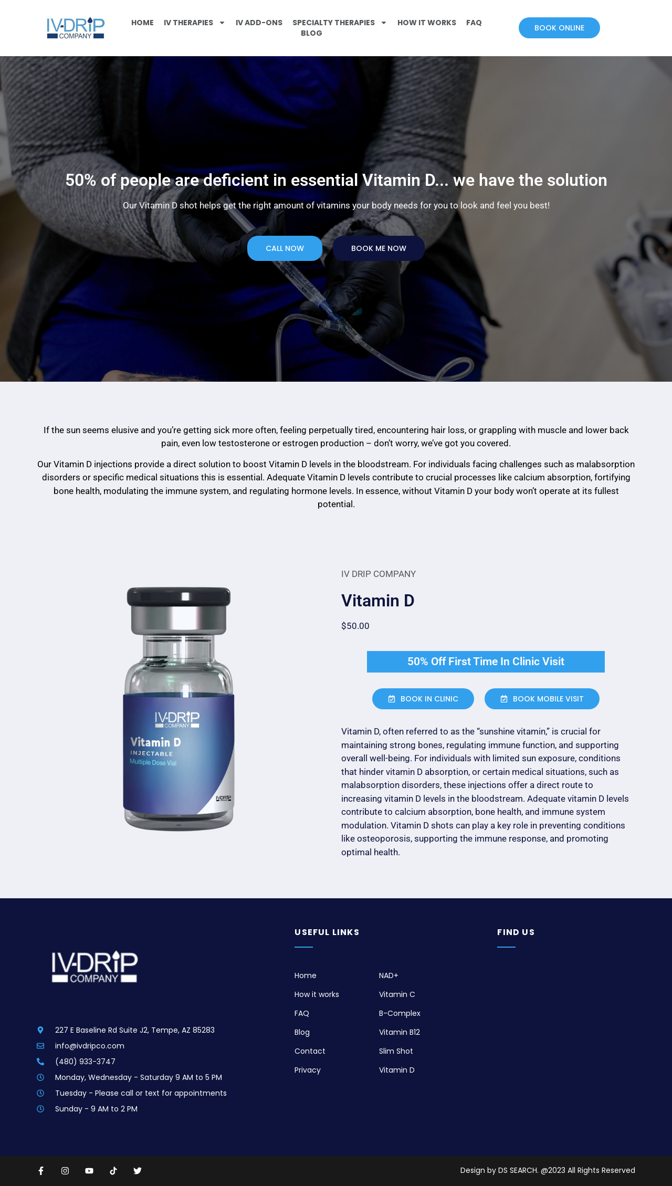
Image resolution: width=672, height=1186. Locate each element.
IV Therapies (195, 22)
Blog (311, 33)
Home (142, 22)
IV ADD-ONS (259, 22)
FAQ (474, 22)
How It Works (426, 22)
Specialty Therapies (339, 22)
